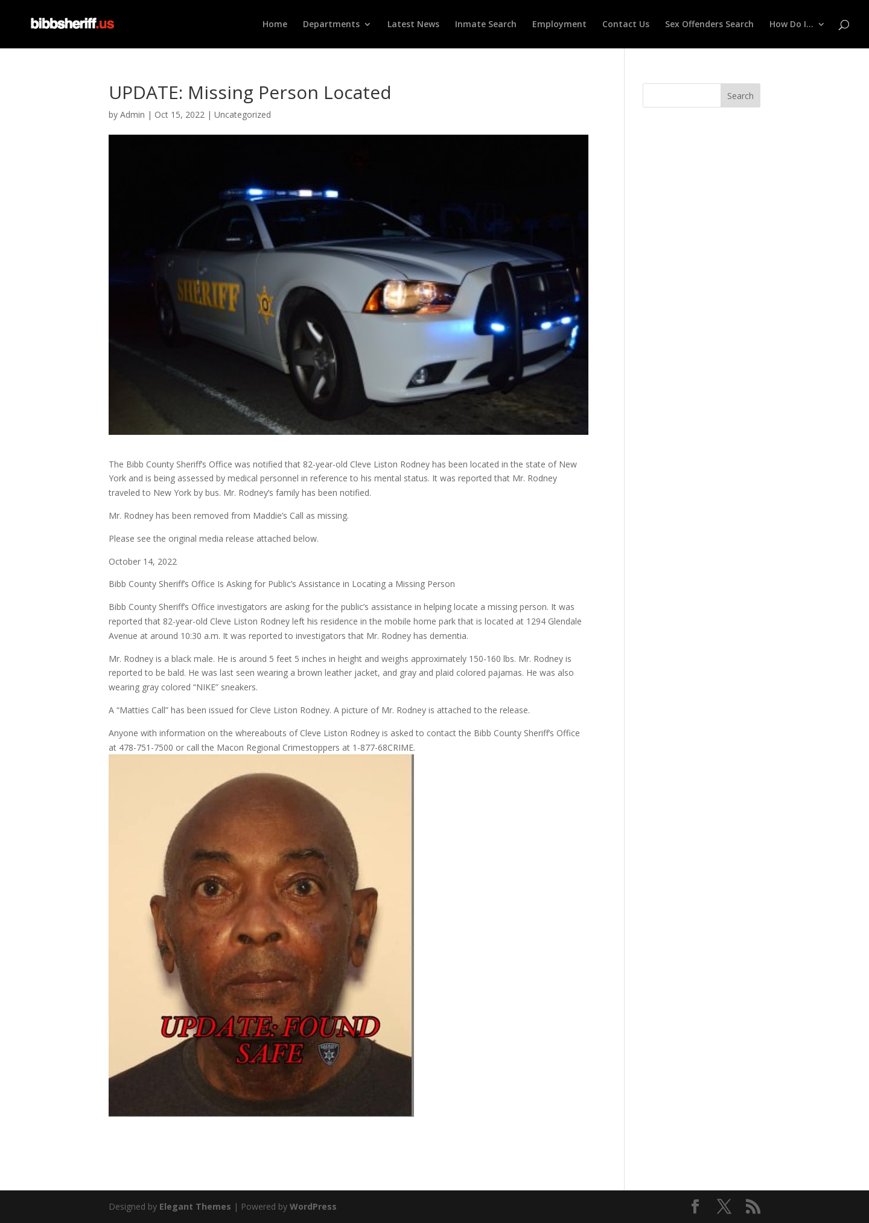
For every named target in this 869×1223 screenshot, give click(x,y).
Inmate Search (486, 25)
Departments (331, 25)
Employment (559, 25)
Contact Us (625, 25)
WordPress (313, 1206)
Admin (132, 114)
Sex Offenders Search (709, 25)
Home (275, 25)
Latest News (413, 25)
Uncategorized (242, 114)
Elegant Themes (195, 1206)
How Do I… (791, 25)
